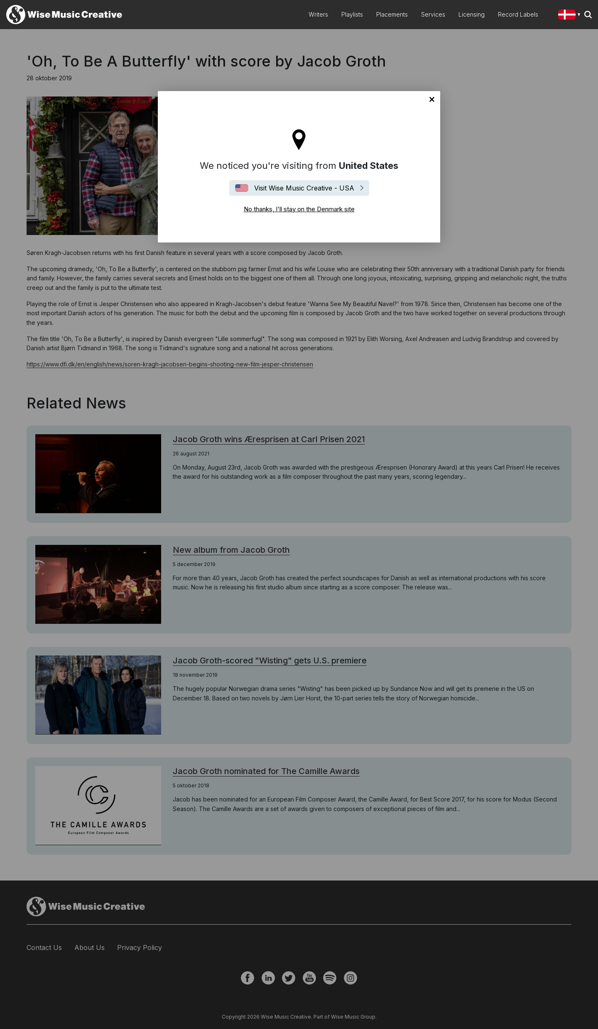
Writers (318, 14)
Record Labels (518, 14)
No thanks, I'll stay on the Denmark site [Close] (432, 99)
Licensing (471, 14)
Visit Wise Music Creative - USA (304, 188)
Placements (392, 14)
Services (433, 14)
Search (588, 14)
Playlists (352, 14)
